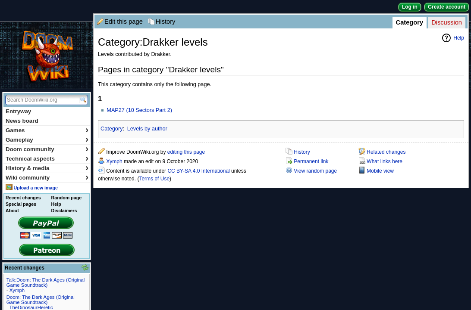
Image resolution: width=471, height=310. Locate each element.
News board (22, 121)
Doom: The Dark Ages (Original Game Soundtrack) (40, 299)
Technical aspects (47, 158)
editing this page (186, 152)
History (166, 21)
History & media (47, 168)
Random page (66, 197)
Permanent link (311, 161)
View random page (315, 171)
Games (47, 130)
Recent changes (23, 197)
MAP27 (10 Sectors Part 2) (139, 110)
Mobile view (380, 171)
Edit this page (123, 21)
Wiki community (47, 177)
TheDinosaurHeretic (31, 307)
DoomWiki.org (46, 55)
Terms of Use (154, 179)
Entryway (18, 111)
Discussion (446, 22)
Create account (446, 7)
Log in (410, 7)
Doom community (47, 149)
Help (458, 38)
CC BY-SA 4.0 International (198, 171)
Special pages (21, 204)
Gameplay (47, 139)
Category (410, 22)
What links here (384, 161)
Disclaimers (64, 210)
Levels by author (147, 129)
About (12, 210)
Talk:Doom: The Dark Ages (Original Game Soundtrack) (45, 282)
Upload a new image (35, 187)
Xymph (114, 161)
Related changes (386, 152)
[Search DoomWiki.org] (41, 100)
